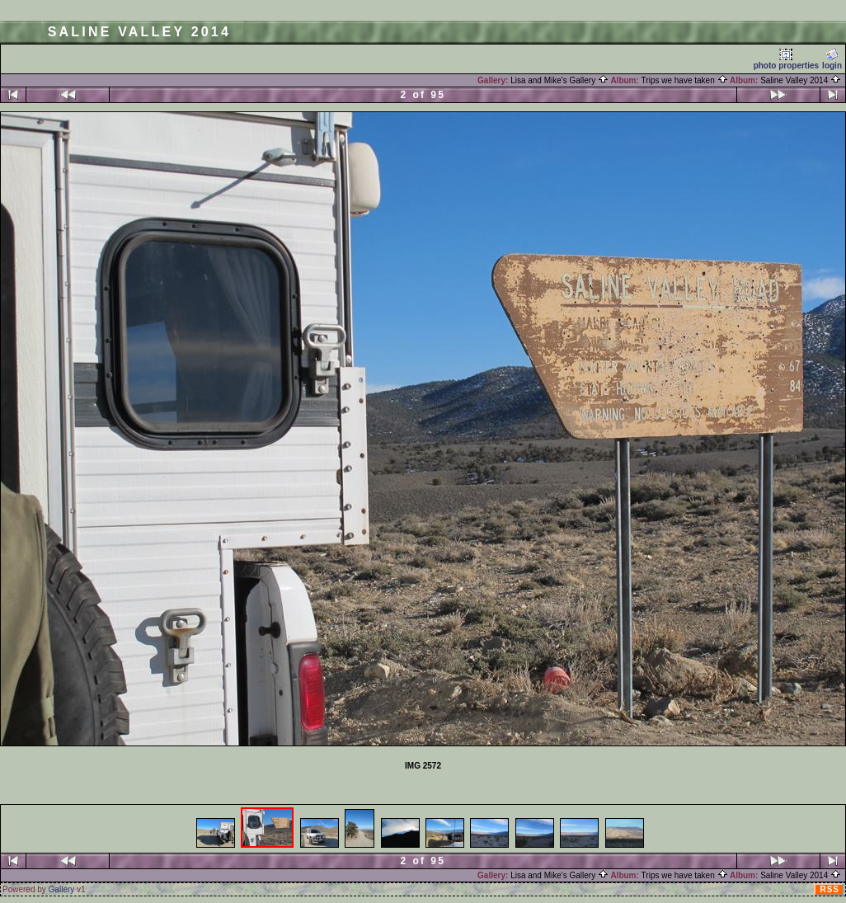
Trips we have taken (685, 80)
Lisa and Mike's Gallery (559, 80)
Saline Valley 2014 (800, 80)
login (832, 59)
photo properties (786, 59)
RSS (829, 889)
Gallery (62, 889)
